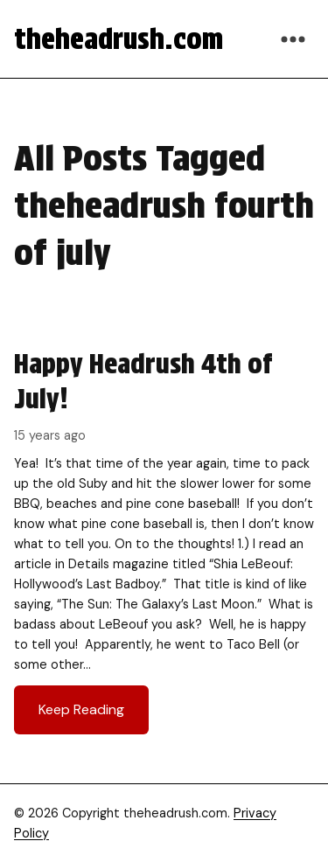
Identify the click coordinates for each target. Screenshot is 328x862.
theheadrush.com (118, 39)
